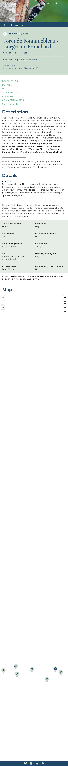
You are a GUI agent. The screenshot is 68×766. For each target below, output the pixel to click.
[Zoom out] (65, 311)
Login (48, 3)
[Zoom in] (65, 307)
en (55, 3)
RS (15, 65)
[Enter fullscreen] (65, 302)
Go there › (11, 104)
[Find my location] (3, 297)
